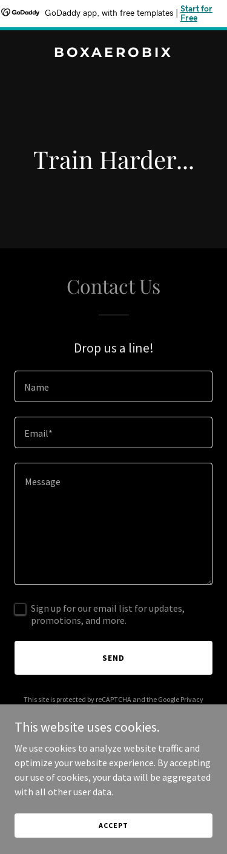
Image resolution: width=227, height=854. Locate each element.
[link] (113, 53)
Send (113, 657)
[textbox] (113, 386)
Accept (113, 825)
